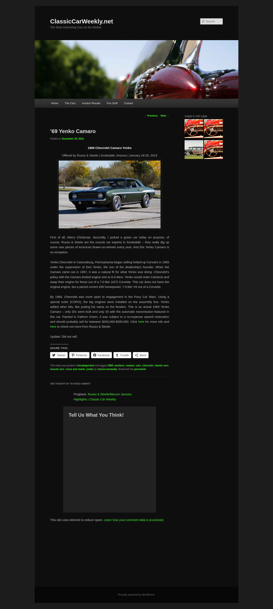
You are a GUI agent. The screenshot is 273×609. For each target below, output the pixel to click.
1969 (110, 365)
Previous (151, 115)
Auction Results (91, 103)
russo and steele (75, 369)
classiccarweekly (107, 369)
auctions (119, 365)
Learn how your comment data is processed (133, 520)
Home (54, 103)
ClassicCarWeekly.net (81, 21)
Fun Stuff (112, 103)
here (141, 321)
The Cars (70, 103)
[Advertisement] (136, 556)
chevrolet (147, 365)
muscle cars (57, 369)
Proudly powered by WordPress (136, 594)
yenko (89, 369)
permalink (140, 369)
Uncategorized (85, 365)
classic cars (161, 365)
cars (138, 365)
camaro (130, 365)
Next (165, 115)
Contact (128, 103)
